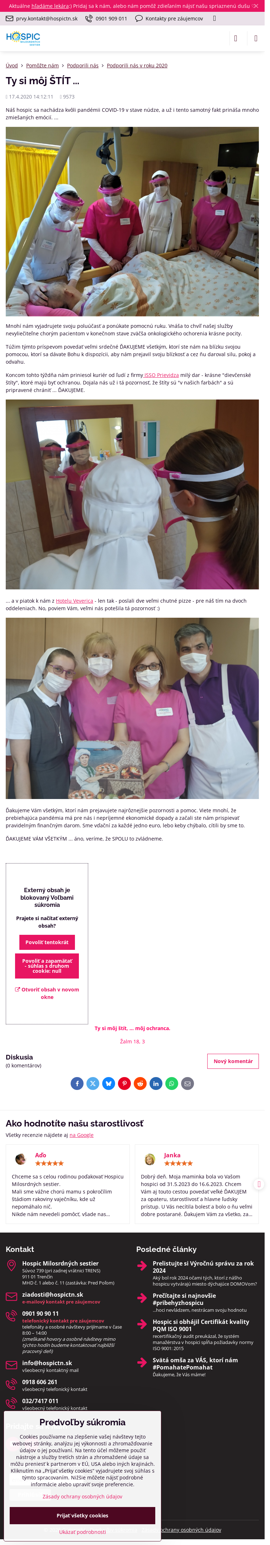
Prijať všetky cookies (82, 1515)
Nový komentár (233, 1061)
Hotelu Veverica (74, 600)
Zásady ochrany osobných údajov (181, 1529)
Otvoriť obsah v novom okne (47, 993)
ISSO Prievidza (161, 375)
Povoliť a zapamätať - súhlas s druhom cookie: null (47, 965)
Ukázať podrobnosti (82, 1532)
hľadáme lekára (50, 6)
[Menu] (256, 38)
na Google (82, 1135)
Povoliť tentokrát (46, 942)
